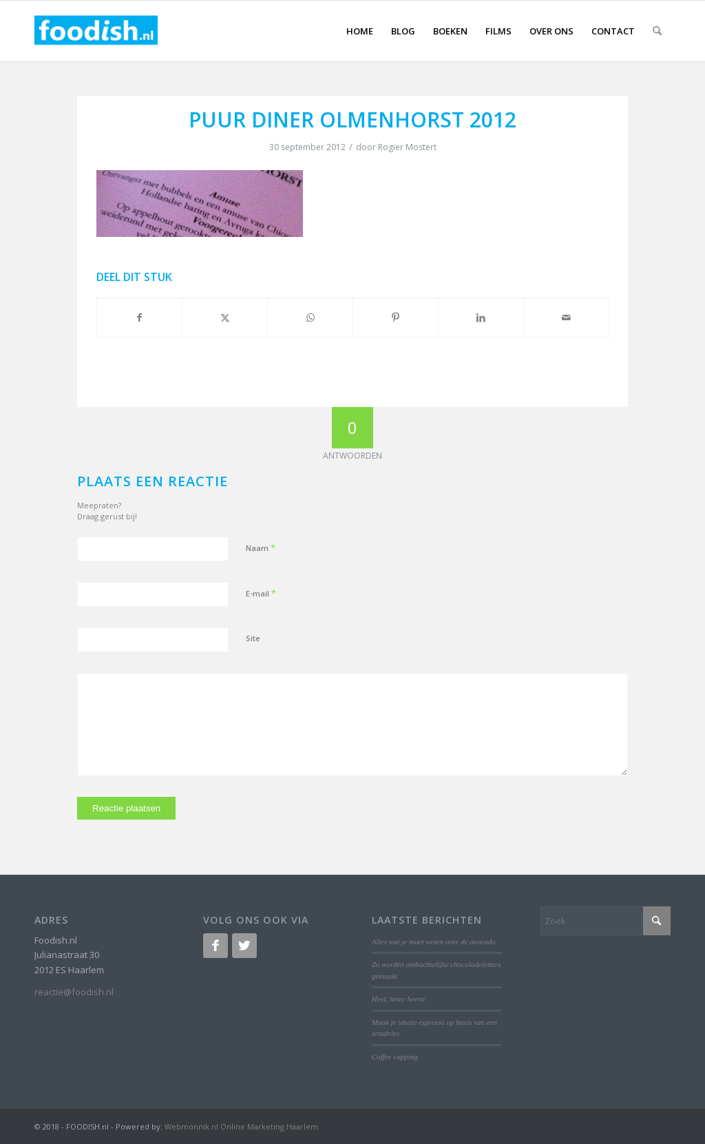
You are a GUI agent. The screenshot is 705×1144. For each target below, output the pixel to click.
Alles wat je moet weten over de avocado (434, 941)
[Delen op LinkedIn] (481, 317)
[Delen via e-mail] (566, 317)
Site (253, 638)
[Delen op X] (224, 317)
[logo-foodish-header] (96, 31)
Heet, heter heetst (398, 999)
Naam (260, 547)
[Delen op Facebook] (139, 317)
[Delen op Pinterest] (395, 317)
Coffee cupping (395, 1056)
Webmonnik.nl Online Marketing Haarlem (241, 1126)
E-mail (261, 593)
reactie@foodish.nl (74, 992)
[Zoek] (657, 31)
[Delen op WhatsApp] (310, 317)
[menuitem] (359, 31)
